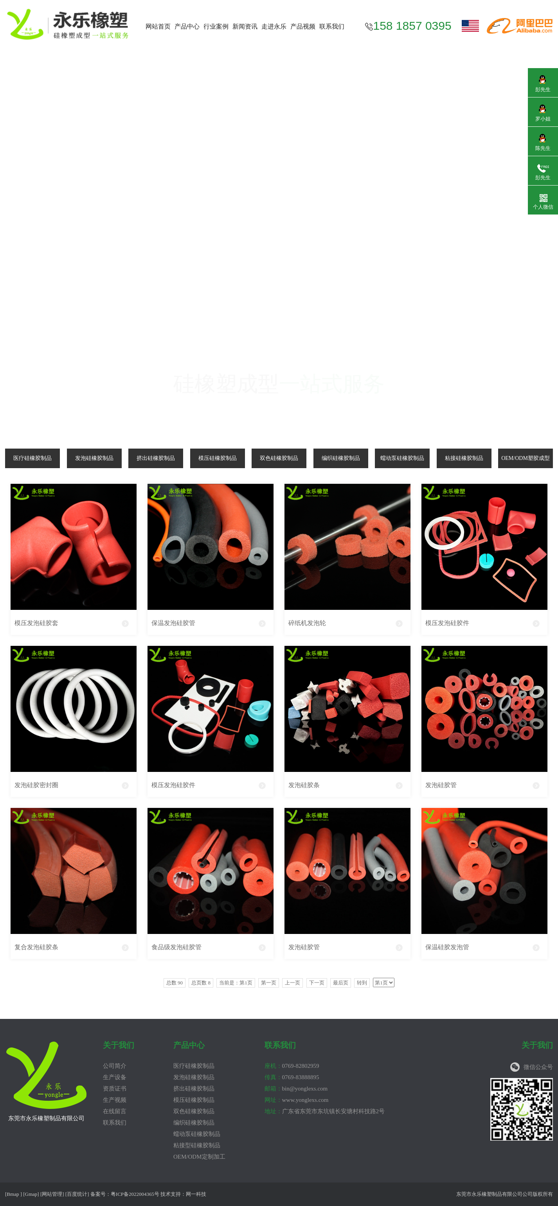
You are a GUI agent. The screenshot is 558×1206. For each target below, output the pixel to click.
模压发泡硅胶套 (36, 623)
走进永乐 (273, 26)
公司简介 (114, 1066)
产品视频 (302, 26)
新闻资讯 (244, 26)
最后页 (340, 983)
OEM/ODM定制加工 (199, 1157)
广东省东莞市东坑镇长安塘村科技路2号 (325, 1111)
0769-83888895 (292, 1077)
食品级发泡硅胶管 (176, 947)
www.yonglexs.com (297, 1100)
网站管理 (52, 1194)
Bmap (13, 1194)
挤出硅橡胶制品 (156, 458)
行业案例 (216, 26)
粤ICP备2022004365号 (135, 1194)
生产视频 (114, 1100)
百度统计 (77, 1194)
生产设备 (114, 1077)
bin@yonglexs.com (296, 1088)
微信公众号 (538, 1067)
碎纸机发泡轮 (307, 623)
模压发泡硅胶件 (447, 623)
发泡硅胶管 (441, 785)
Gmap (31, 1194)
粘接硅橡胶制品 (464, 458)
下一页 (316, 983)
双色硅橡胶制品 (279, 458)
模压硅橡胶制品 (217, 458)
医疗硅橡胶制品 (32, 458)
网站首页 (158, 26)
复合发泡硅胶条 (36, 947)
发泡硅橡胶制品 (94, 458)
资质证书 (114, 1088)
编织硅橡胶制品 (341, 458)
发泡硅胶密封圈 (36, 785)
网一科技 (196, 1194)
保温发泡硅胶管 (173, 623)
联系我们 (331, 26)
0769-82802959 (292, 1066)
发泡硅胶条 (304, 785)
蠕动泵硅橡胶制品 (402, 458)
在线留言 (114, 1111)
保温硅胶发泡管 (447, 947)
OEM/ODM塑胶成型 (525, 458)
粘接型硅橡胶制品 (196, 1145)
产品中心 (187, 26)
